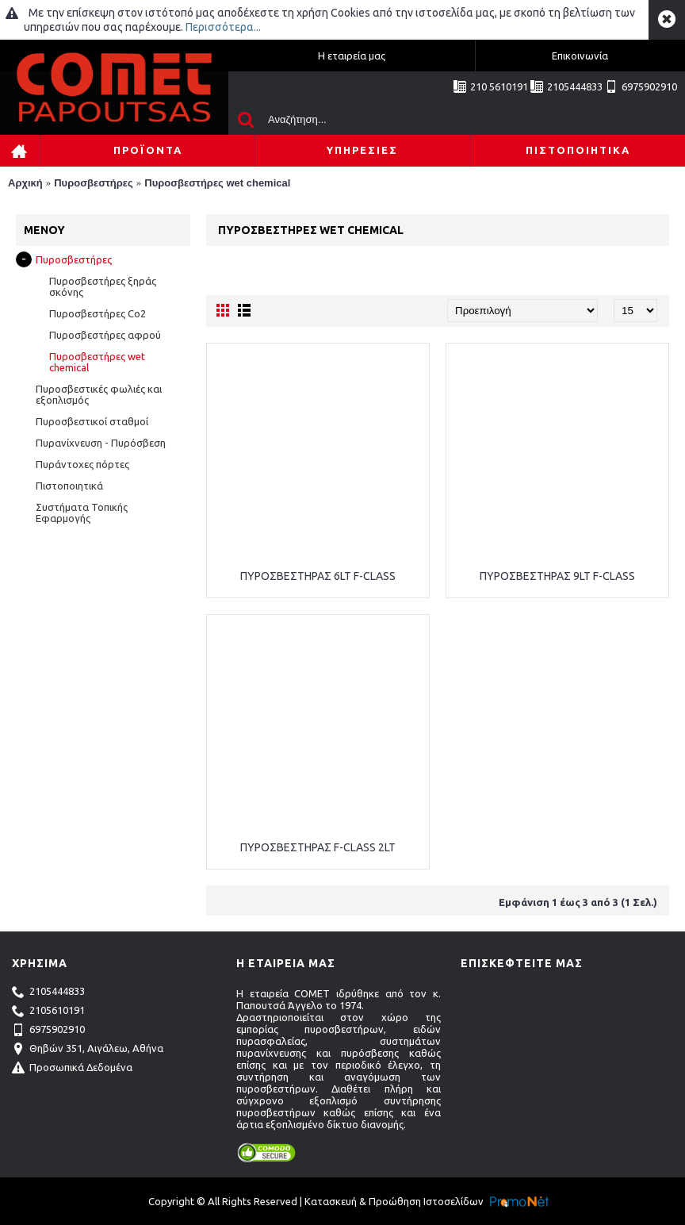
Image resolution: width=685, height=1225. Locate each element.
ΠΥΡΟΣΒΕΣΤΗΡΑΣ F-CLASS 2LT (318, 847)
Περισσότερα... (223, 27)
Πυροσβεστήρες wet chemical (217, 183)
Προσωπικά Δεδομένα (72, 1069)
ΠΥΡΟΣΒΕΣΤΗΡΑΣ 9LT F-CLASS (557, 576)
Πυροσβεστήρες (93, 183)
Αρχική (25, 183)
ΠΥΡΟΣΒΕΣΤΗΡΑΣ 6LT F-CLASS (318, 576)
